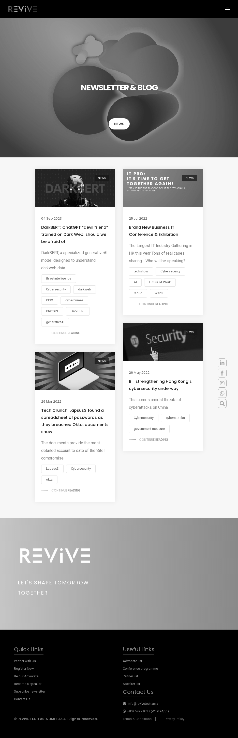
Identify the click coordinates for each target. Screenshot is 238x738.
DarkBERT (78, 311)
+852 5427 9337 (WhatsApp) (146, 711)
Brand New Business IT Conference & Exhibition (153, 230)
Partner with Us (25, 661)
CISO (49, 300)
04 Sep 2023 (51, 218)
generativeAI (55, 322)
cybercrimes (74, 300)
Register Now (24, 668)
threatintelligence (58, 278)
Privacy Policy (174, 719)
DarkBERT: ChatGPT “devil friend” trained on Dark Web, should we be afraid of (74, 234)
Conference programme (140, 668)
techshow (141, 271)
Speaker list (131, 684)
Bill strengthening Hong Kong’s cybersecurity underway (160, 385)
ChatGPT (52, 311)
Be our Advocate (26, 676)
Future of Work (160, 282)
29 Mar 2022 (51, 401)
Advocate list (132, 661)
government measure (149, 429)
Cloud (138, 293)
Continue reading (66, 333)
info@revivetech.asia (140, 704)
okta (49, 479)
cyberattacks (175, 418)
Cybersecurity (56, 289)
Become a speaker (27, 684)
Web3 (159, 293)
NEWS (119, 123)
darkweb (84, 289)
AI (135, 282)
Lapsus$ (52, 468)
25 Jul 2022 (138, 218)
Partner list (130, 676)
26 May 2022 (139, 372)
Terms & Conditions (137, 719)
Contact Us (22, 699)
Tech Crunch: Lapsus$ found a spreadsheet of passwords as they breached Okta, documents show (75, 421)
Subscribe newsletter (29, 691)
